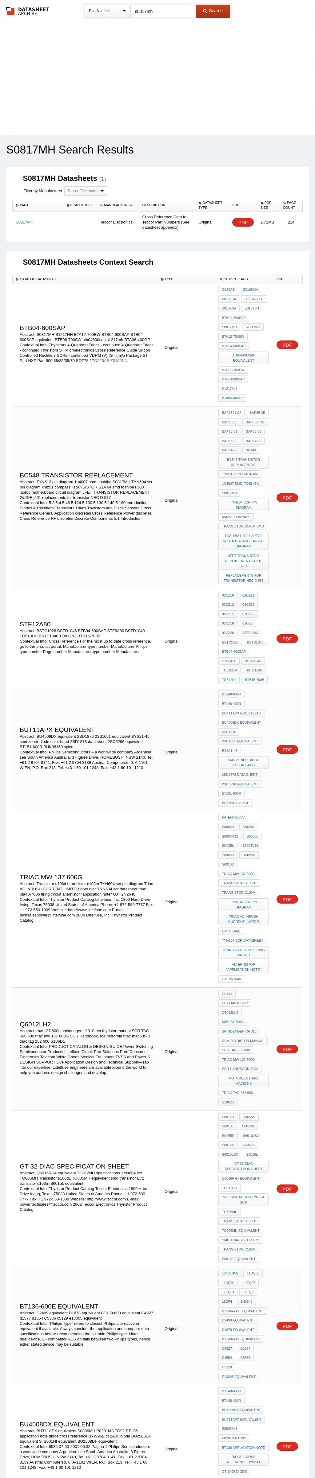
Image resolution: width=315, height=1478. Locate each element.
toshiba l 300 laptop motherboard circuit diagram (244, 509)
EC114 (227, 903)
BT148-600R (231, 648)
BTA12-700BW (233, 331)
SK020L (228, 766)
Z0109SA (229, 298)
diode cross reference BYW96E (244, 1318)
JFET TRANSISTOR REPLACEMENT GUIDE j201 (243, 528)
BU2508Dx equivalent (241, 1338)
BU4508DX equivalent (241, 673)
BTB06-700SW (233, 361)
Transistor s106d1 (239, 808)
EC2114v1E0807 (235, 912)
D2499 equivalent (238, 1195)
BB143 (250, 432)
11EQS (247, 1170)
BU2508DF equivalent (241, 1354)
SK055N (248, 1013)
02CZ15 (228, 577)
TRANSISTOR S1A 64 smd (243, 496)
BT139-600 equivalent (241, 1211)
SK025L (247, 775)
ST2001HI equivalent (240, 1346)
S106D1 (228, 1000)
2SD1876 (229, 681)
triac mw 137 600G (238, 800)
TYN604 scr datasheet (242, 855)
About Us (272, 1457)
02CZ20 (228, 593)
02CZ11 (248, 560)
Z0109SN (251, 306)
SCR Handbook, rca (240, 970)
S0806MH (229, 1291)
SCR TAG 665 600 (236, 953)
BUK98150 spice (235, 745)
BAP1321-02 (231, 399)
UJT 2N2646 (231, 890)
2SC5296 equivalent (240, 728)
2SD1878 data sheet (239, 720)
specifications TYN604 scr (244, 1087)
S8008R (252, 783)
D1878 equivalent (238, 1203)
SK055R (228, 1030)
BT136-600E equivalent (242, 1186)
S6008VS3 (230, 783)
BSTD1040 (252, 618)
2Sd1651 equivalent (240, 690)
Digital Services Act (217, 1457)
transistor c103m (238, 816)
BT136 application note (243, 1308)
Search (213, 10)
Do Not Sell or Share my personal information (154, 1457)
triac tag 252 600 (237, 992)
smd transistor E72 (240, 1123)
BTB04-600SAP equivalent (244, 350)
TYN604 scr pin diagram (243, 479)
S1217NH (252, 323)
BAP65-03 (229, 408)
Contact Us (249, 1457)
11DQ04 (228, 1162)
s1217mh (229, 377)
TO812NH (229, 1077)
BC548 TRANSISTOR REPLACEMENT (244, 443)
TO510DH (229, 626)
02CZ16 (248, 577)
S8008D (258, 758)
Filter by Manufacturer (42, 191)
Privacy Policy (96, 1457)
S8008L (227, 775)
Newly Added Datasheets (56, 1457)
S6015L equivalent (238, 1140)
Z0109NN (119, 354)
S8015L (251, 1046)
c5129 (227, 1236)
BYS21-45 (229, 698)
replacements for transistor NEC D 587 (244, 544)
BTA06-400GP (233, 386)
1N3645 (246, 1178)
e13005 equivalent (239, 1245)
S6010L (227, 1022)
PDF (243, 222)
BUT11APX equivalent (241, 665)
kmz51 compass (236, 487)
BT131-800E (253, 298)
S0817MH (229, 323)
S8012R (247, 1022)
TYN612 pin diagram (239, 454)
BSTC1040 (253, 626)
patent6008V (233, 758)
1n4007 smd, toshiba (240, 463)
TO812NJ (229, 635)
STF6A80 (229, 618)
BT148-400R (231, 657)
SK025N (228, 791)
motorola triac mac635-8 (244, 980)
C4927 (227, 1220)
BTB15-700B (253, 635)
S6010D (248, 791)
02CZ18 (228, 585)
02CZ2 (247, 585)
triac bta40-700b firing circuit (244, 865)
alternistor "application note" (243, 879)
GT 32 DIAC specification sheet (244, 1057)
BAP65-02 (229, 416)
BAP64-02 (229, 432)
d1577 (244, 1220)
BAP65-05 (256, 399)
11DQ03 (252, 1153)
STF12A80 (250, 593)
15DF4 (227, 1178)
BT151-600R (231, 736)
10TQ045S (230, 1153)
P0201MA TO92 (234, 1299)
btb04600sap (233, 369)
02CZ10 (228, 560)
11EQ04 (228, 1170)
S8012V (228, 1038)
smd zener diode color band (244, 709)
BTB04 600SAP (233, 339)
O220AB (101, 354)
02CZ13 (248, 568)
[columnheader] (38, 205)
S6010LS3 (229, 1046)
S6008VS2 (250, 766)
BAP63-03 (253, 416)
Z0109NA (229, 306)
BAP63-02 (229, 424)
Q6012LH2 (230, 920)
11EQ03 (248, 1162)
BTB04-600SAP (234, 314)
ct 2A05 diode (234, 1330)
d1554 (227, 1228)
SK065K (248, 1038)
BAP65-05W (254, 408)
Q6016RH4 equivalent (241, 1068)
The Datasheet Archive (28, 11)
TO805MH (229, 1098)
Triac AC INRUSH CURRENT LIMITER (244, 835)
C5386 (244, 1228)
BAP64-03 (253, 424)
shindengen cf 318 (239, 937)
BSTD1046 (254, 602)
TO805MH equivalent (240, 1115)
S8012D (228, 1013)
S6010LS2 (250, 1030)
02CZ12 (228, 568)
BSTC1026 (230, 602)
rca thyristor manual (243, 945)
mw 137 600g (233, 928)
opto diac (231, 846)
